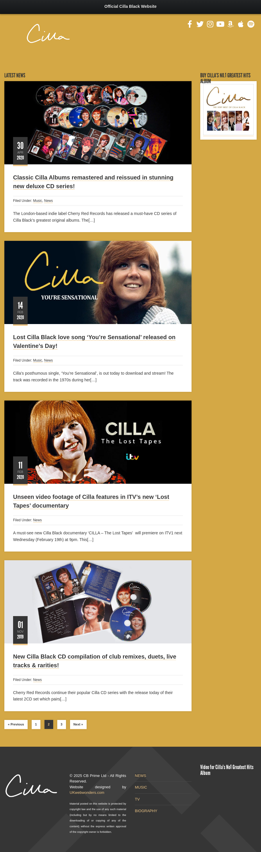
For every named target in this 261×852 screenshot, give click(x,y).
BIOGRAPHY (146, 811)
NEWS (140, 775)
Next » (78, 724)
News (48, 201)
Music (37, 201)
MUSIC (141, 787)
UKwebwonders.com (87, 792)
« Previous (16, 724)
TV (137, 799)
